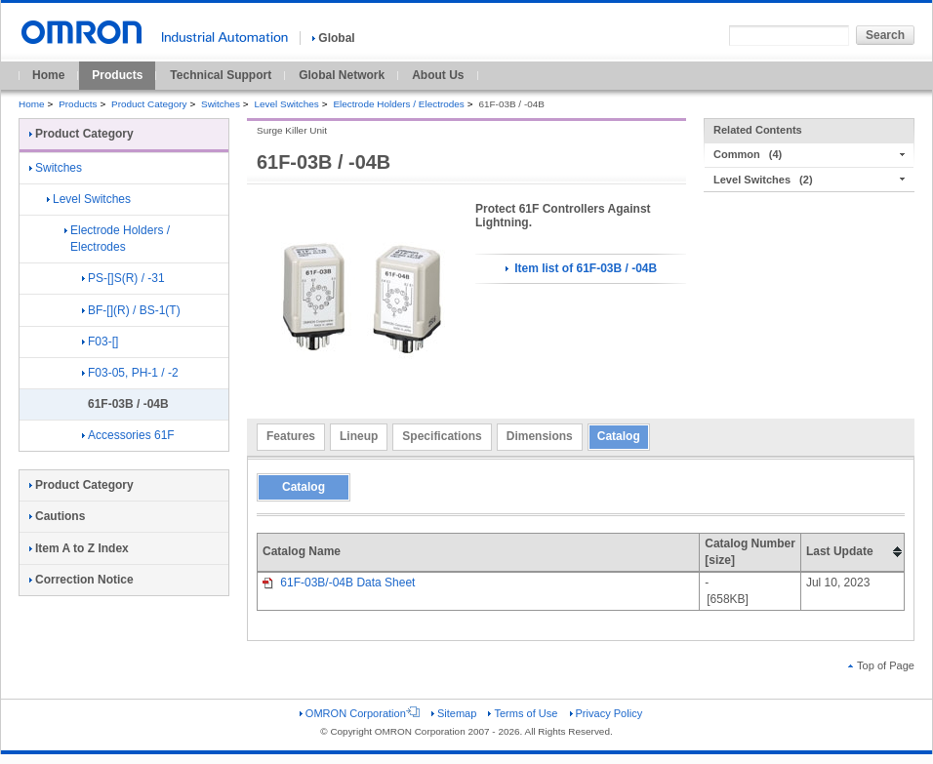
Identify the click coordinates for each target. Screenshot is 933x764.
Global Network (342, 75)
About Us (438, 75)
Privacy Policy (606, 713)
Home (48, 75)
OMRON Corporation (360, 713)
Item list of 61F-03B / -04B (581, 268)
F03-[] (100, 341)
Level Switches (286, 104)
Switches (220, 104)
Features (290, 436)
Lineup (359, 436)
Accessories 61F (128, 435)
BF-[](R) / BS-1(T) (131, 310)
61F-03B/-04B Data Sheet (339, 582)
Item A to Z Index (79, 548)
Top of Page (881, 665)
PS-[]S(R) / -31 (123, 278)
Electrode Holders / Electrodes (398, 104)
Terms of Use (522, 713)
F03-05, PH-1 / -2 (130, 373)
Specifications (441, 436)
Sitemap (453, 713)
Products (117, 75)
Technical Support (220, 75)
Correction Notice (81, 579)
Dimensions (540, 436)
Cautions (57, 516)
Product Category (148, 104)
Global (333, 38)
